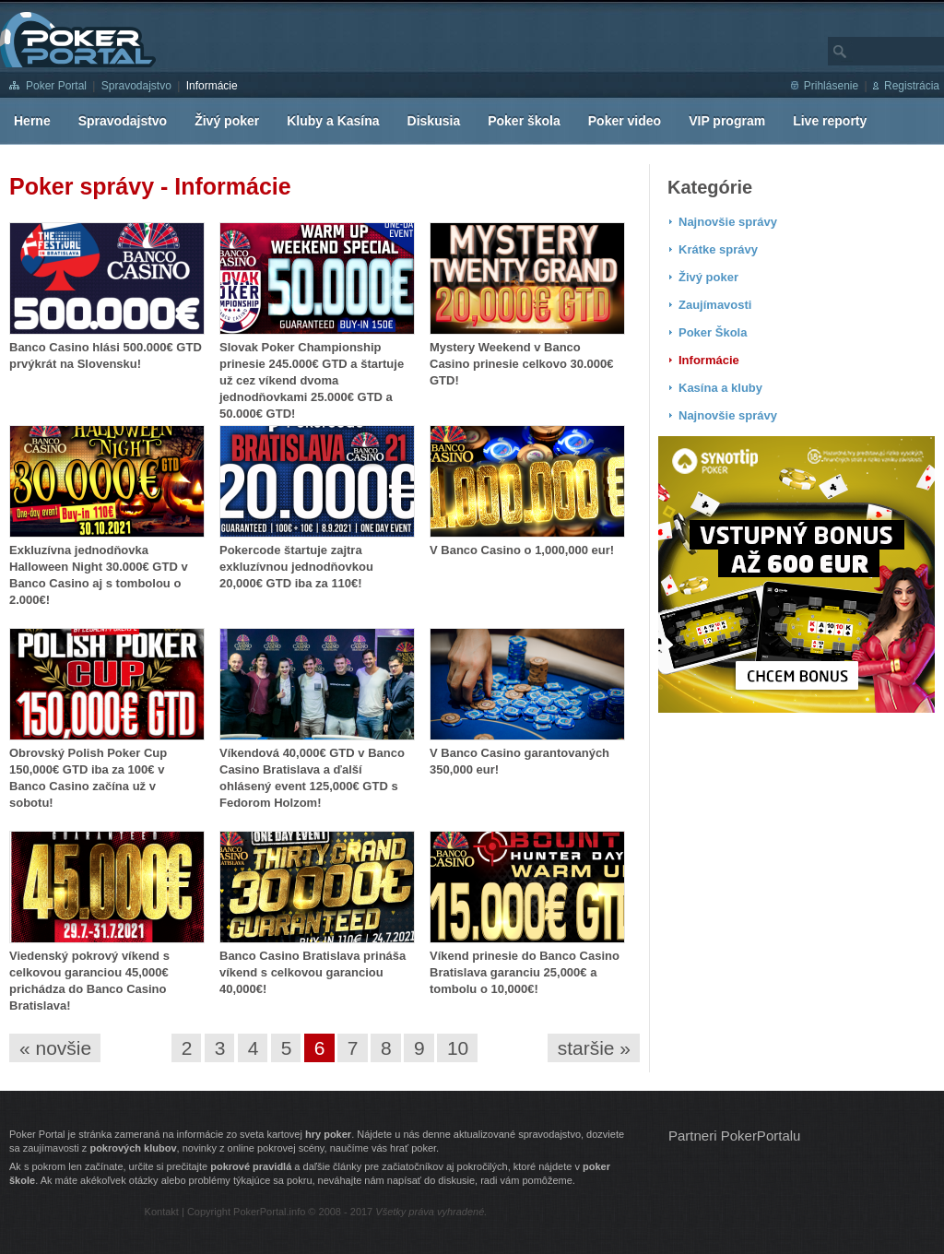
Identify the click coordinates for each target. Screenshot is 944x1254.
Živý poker (227, 120)
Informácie (212, 85)
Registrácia (911, 85)
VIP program (727, 120)
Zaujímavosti (714, 305)
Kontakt (162, 1211)
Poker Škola (712, 332)
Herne (32, 120)
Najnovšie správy (727, 222)
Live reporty (830, 120)
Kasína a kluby (720, 388)
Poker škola (524, 120)
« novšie (55, 1048)
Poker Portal (56, 85)
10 (457, 1048)
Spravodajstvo (136, 85)
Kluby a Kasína (333, 120)
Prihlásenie (831, 85)
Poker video (624, 120)
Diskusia (434, 120)
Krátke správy (718, 249)
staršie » (594, 1048)
